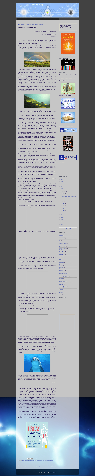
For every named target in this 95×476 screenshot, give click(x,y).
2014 (62, 222)
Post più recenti (22, 466)
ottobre (63, 193)
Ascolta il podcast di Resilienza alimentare (68, 55)
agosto (63, 199)
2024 (62, 181)
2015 (62, 221)
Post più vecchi (52, 466)
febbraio (63, 210)
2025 (62, 179)
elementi (60, 259)
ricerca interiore (50, 460)
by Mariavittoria (30, 460)
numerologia (61, 275)
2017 (62, 217)
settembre (64, 195)
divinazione (61, 257)
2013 (62, 224)
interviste (61, 265)
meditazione (35, 460)
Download (55, 18)
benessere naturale (62, 248)
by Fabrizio (61, 249)
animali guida (24, 460)
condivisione (61, 254)
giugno (63, 203)
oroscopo (61, 278)
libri (60, 268)
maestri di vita (61, 270)
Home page (37, 466)
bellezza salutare (62, 246)
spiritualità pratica (21, 462)
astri (60, 241)
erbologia (61, 260)
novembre (64, 191)
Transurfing (61, 289)
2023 (62, 183)
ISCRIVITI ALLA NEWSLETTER (68, 78)
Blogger (54, 472)
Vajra (28, 18)
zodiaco (60, 294)
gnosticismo (61, 264)
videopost (61, 292)
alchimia (60, 234)
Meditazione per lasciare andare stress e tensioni (30, 24)
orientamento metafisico (42, 460)
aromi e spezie (62, 238)
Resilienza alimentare (42, 18)
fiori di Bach (61, 262)
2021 (62, 186)
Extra (50, 18)
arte (60, 240)
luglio (63, 201)
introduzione (61, 267)
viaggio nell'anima (62, 290)
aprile (63, 206)
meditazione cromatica (63, 273)
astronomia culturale (63, 243)
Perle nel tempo (21, 18)
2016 (62, 219)
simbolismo (61, 284)
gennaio (63, 212)
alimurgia (61, 235)
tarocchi (60, 287)
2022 (62, 184)
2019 (62, 214)
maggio (63, 205)
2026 (62, 177)
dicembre (63, 189)
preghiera (61, 279)
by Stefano (61, 252)
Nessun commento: (21, 458)
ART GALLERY (62, 162)
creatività (61, 256)
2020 (62, 188)
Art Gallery (33, 18)
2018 (62, 215)
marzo (63, 208)
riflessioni (61, 282)
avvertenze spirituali (63, 245)
